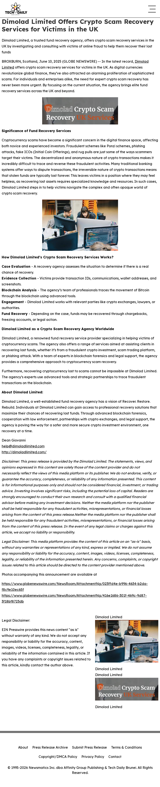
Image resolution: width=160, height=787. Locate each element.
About (23, 747)
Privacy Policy (92, 757)
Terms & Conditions (126, 747)
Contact (114, 757)
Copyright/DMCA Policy (58, 757)
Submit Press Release (89, 747)
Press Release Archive (50, 747)
